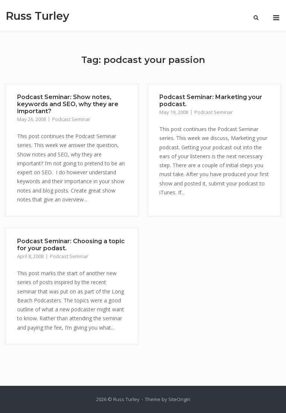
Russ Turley (37, 15)
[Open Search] (256, 18)
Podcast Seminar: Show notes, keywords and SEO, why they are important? (67, 104)
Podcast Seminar (71, 119)
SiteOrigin (179, 399)
